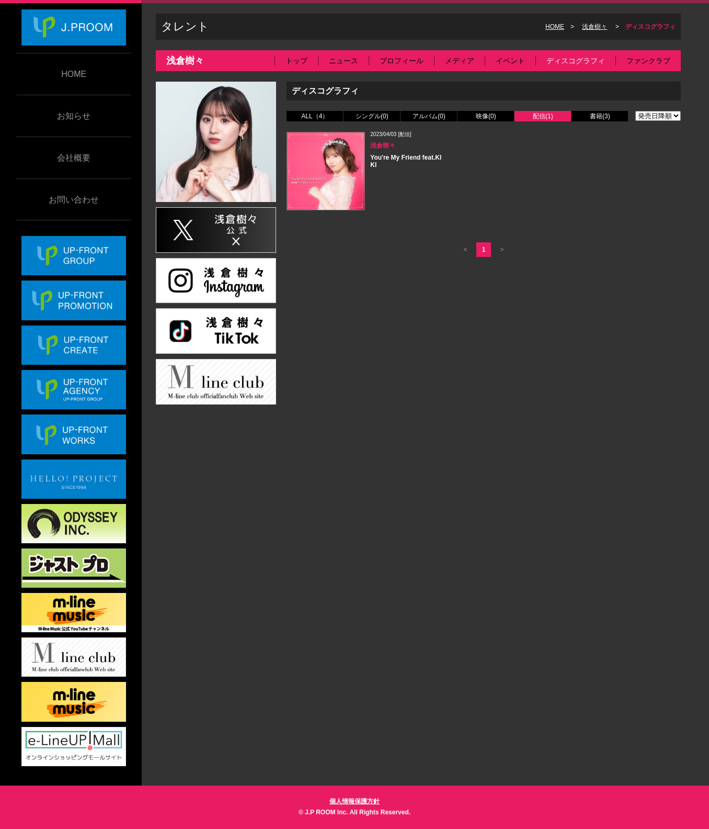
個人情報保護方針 (354, 801)
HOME (73, 74)
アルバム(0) (429, 116)
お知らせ (73, 115)
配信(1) (543, 116)
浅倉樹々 (594, 26)
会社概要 (73, 157)
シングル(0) (372, 116)
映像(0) (486, 116)
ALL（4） (314, 116)
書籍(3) (600, 116)
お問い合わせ (74, 199)
